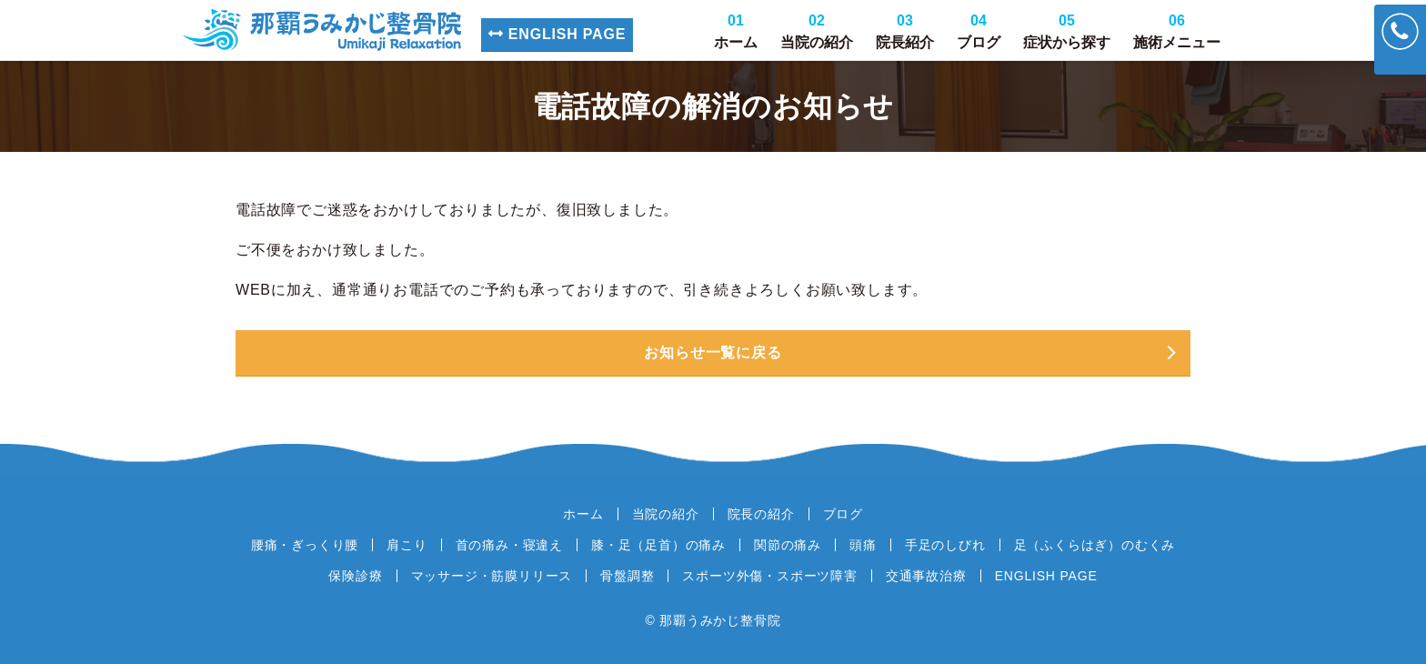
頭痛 (863, 545)
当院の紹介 (816, 31)
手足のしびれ (945, 545)
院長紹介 (905, 31)
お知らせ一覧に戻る (712, 352)
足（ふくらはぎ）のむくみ (1095, 545)
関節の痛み (787, 545)
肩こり (407, 545)
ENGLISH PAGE (557, 34)
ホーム (736, 31)
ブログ (978, 31)
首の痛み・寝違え (509, 545)
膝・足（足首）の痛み (658, 545)
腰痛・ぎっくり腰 (304, 545)
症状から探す (1066, 31)
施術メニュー (1176, 31)
